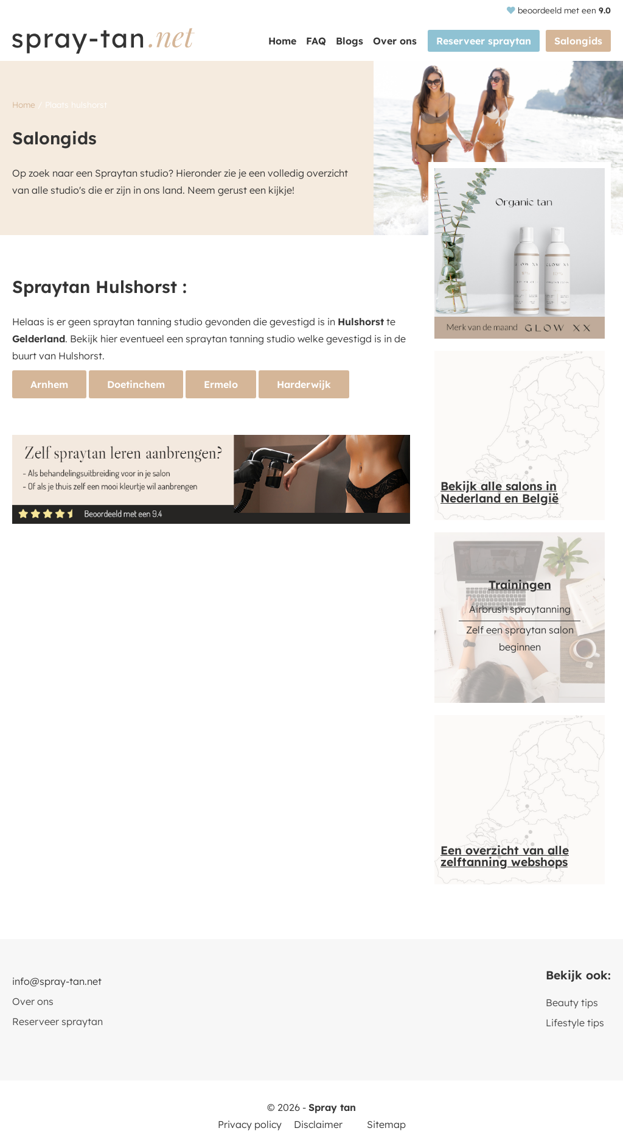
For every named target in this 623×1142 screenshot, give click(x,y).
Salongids (578, 41)
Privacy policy (250, 1124)
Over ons (395, 41)
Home (282, 41)
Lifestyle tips (575, 1023)
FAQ (316, 41)
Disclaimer (318, 1124)
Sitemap (386, 1124)
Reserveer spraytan (483, 41)
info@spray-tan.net (57, 981)
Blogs (349, 41)
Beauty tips (572, 1002)
